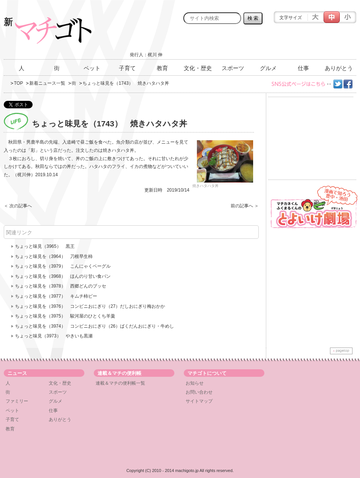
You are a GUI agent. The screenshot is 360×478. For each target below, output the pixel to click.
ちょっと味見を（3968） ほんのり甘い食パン (63, 276)
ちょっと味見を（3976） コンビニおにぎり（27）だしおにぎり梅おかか (90, 306)
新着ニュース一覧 (47, 83)
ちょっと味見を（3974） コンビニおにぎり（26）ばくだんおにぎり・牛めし (94, 326)
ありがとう (339, 68)
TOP (18, 83)
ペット (92, 68)
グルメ (268, 68)
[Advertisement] (268, 44)
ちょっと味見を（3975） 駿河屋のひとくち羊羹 (65, 316)
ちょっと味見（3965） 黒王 (45, 246)
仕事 (303, 68)
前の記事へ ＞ (245, 205)
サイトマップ (199, 401)
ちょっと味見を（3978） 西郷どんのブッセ (63, 286)
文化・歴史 (198, 68)
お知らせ (195, 383)
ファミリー (17, 401)
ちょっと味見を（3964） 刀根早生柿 (54, 256)
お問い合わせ (199, 392)
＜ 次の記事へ (18, 205)
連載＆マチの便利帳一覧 (120, 383)
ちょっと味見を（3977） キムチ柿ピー (56, 296)
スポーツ (233, 68)
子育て (127, 68)
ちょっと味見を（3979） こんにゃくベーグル (63, 266)
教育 (162, 68)
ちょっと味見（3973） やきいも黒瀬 (54, 336)
